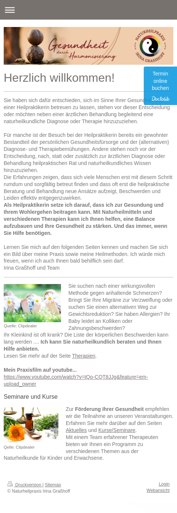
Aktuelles (76, 430)
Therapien (83, 356)
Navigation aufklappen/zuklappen (88, 10)
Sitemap (53, 484)
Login (164, 484)
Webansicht (158, 490)
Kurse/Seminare (116, 430)
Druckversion (24, 484)
